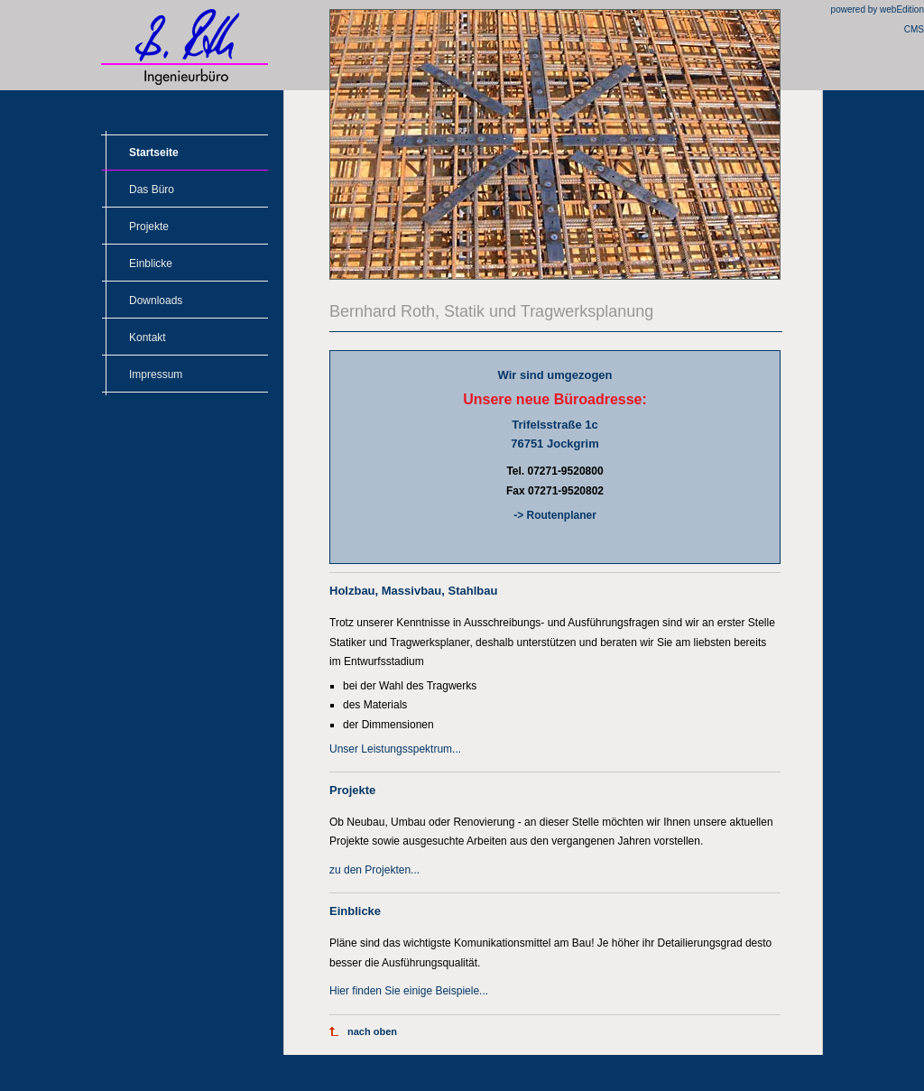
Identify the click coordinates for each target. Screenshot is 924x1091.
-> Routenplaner (554, 515)
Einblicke (150, 263)
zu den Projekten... (374, 870)
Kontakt (147, 337)
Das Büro (151, 189)
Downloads (155, 300)
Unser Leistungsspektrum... (395, 749)
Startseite (154, 152)
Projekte (149, 226)
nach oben (372, 1031)
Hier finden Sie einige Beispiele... (408, 991)
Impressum (155, 374)
